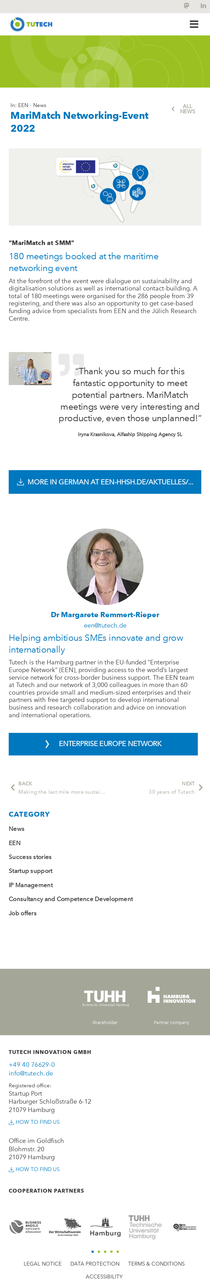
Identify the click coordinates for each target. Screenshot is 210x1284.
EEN (15, 843)
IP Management (31, 885)
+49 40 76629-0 (32, 1065)
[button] (194, 24)
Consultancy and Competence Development (71, 898)
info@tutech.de (31, 1073)
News (16, 828)
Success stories (30, 856)
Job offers (23, 913)
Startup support (31, 870)
